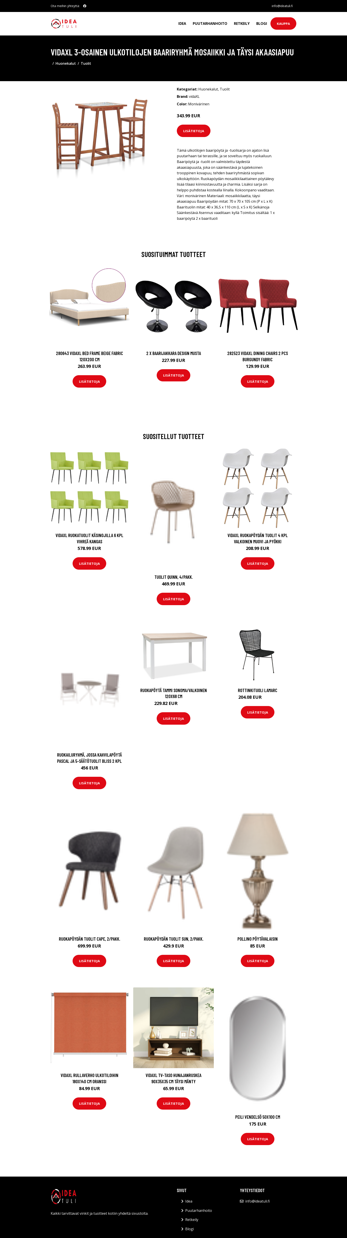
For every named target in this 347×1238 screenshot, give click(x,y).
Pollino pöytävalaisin (257, 939)
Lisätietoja (193, 131)
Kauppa (283, 23)
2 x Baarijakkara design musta (173, 353)
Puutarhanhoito (210, 23)
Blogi (261, 23)
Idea (182, 23)
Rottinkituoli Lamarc (257, 690)
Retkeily (242, 23)
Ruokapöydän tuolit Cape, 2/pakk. (89, 939)
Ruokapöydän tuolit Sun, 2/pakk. (173, 939)
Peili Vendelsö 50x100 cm (257, 1117)
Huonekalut (66, 63)
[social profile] (84, 6)
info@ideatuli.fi (282, 6)
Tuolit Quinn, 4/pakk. (173, 577)
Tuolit (86, 63)
